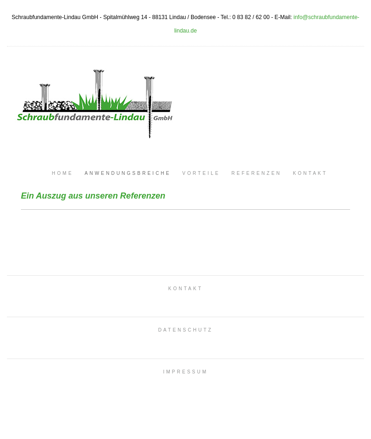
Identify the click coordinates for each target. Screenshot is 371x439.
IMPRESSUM (185, 371)
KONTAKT (185, 288)
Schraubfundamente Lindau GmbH (93, 100)
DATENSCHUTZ (185, 330)
